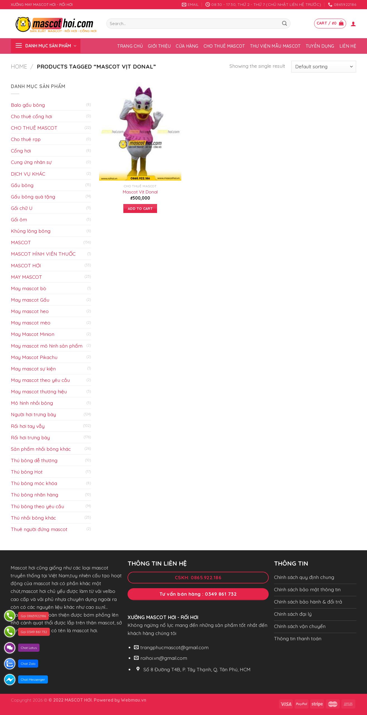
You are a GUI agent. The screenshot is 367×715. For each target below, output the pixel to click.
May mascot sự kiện (33, 368)
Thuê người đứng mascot (39, 529)
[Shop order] (323, 67)
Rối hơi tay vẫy (28, 426)
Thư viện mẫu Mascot (275, 46)
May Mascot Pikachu (34, 357)
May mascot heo (30, 311)
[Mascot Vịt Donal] (140, 131)
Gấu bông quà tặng (33, 196)
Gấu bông (22, 185)
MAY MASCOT (26, 277)
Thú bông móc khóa (34, 483)
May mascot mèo (30, 322)
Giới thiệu (159, 46)
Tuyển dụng (320, 46)
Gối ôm (19, 219)
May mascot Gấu (30, 300)
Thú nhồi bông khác (33, 518)
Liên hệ (347, 46)
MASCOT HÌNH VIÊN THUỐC (43, 254)
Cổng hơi (21, 150)
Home (19, 66)
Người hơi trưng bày (33, 414)
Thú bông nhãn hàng (34, 494)
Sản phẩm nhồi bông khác (41, 449)
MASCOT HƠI (26, 265)
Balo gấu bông (28, 105)
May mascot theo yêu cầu (40, 380)
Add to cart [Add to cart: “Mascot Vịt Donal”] (140, 208)
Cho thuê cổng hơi (31, 116)
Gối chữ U (22, 208)
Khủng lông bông (30, 231)
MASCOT (21, 242)
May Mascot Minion (32, 334)
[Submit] (284, 23)
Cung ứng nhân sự (31, 162)
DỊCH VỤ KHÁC (28, 174)
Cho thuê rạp (26, 139)
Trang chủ (130, 46)
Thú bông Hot (27, 472)
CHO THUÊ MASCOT (34, 128)
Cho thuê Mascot (224, 46)
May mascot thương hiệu (39, 391)
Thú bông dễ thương (34, 460)
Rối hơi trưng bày (30, 437)
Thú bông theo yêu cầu (37, 506)
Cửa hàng (187, 46)
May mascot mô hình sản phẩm (46, 346)
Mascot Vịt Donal (140, 192)
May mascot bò (28, 288)
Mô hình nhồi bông (32, 403)
